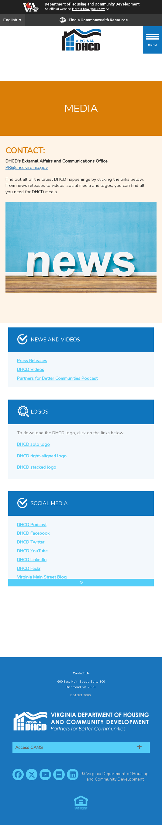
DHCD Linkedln (32, 560)
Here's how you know (88, 9)
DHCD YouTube (32, 551)
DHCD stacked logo (36, 467)
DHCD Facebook (33, 533)
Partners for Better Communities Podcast (57, 378)
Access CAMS (29, 747)
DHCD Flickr (28, 568)
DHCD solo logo (33, 444)
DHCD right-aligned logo (42, 456)
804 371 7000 (81, 695)
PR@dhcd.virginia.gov (26, 167)
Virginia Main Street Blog (42, 577)
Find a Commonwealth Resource (94, 20)
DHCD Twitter (30, 542)
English (12, 20)
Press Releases (32, 361)
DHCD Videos (30, 369)
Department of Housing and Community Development (92, 4)
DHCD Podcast (32, 525)
